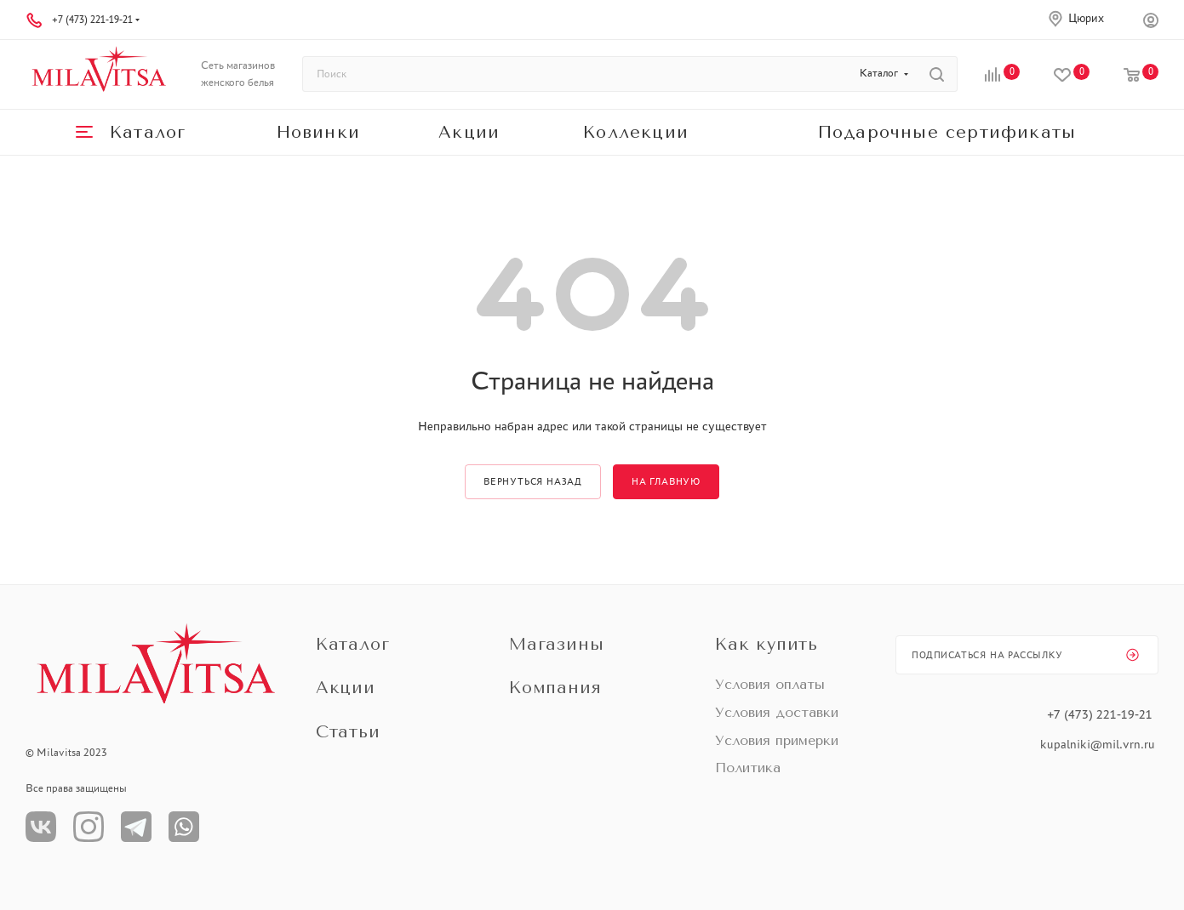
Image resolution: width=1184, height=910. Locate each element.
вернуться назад (532, 481)
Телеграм (136, 826)
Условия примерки (776, 740)
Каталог (353, 644)
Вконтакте (41, 826)
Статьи (348, 732)
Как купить (766, 644)
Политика (748, 767)
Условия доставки (776, 712)
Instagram (88, 826)
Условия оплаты (770, 684)
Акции (345, 687)
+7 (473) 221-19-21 (92, 20)
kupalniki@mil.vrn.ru (1099, 744)
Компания (555, 687)
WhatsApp (184, 826)
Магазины (556, 644)
